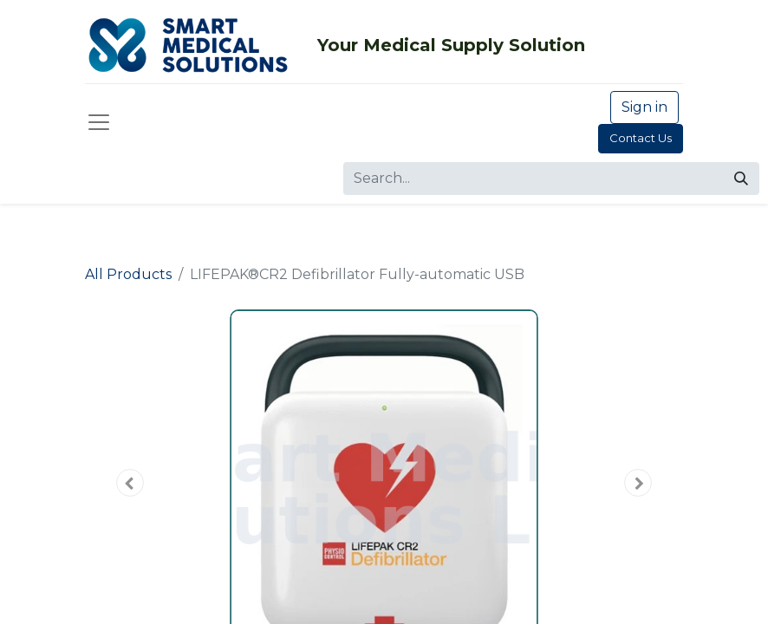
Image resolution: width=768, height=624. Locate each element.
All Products (128, 274)
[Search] (741, 178)
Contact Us (640, 138)
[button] (130, 482)
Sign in (644, 107)
